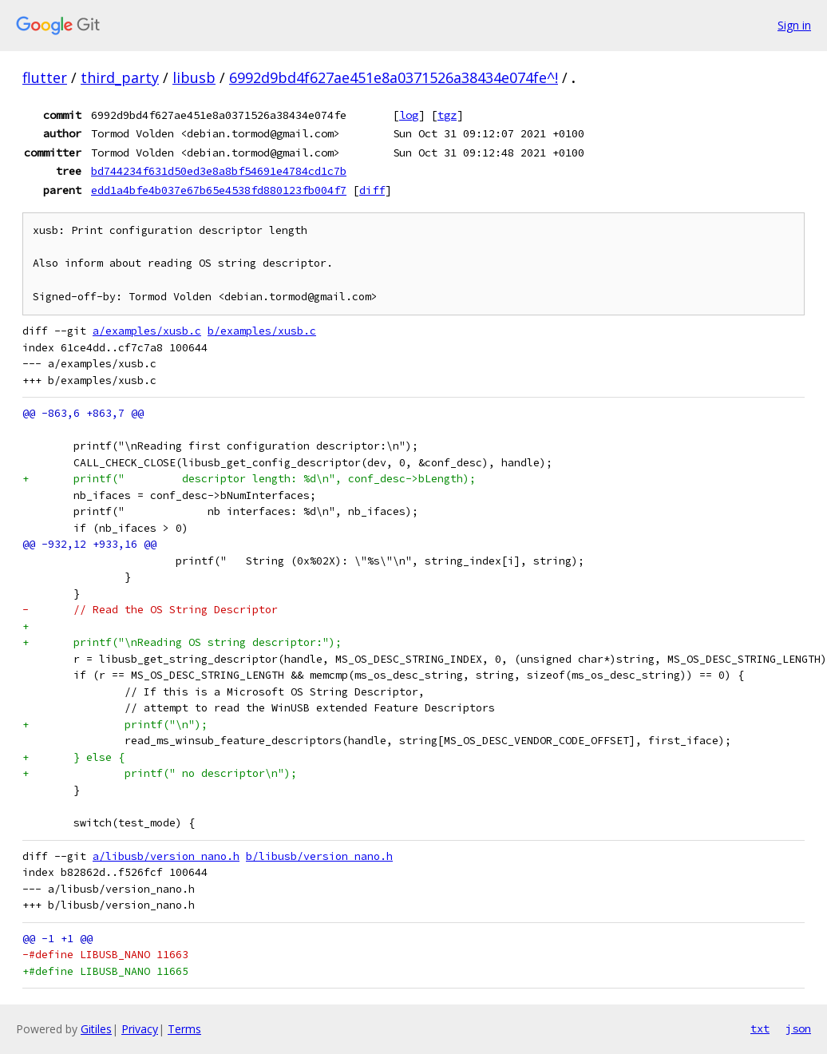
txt (760, 1028)
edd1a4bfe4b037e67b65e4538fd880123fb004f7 (218, 190)
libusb (194, 77)
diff (372, 190)
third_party (120, 77)
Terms (184, 1028)
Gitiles (96, 1028)
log (408, 115)
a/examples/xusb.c (147, 331)
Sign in (794, 25)
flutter (44, 77)
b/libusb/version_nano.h (319, 856)
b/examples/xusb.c (262, 331)
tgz (447, 115)
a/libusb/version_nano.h (166, 856)
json (798, 1028)
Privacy (139, 1028)
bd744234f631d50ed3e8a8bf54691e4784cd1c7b (218, 171)
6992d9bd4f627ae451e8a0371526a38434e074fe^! (393, 77)
